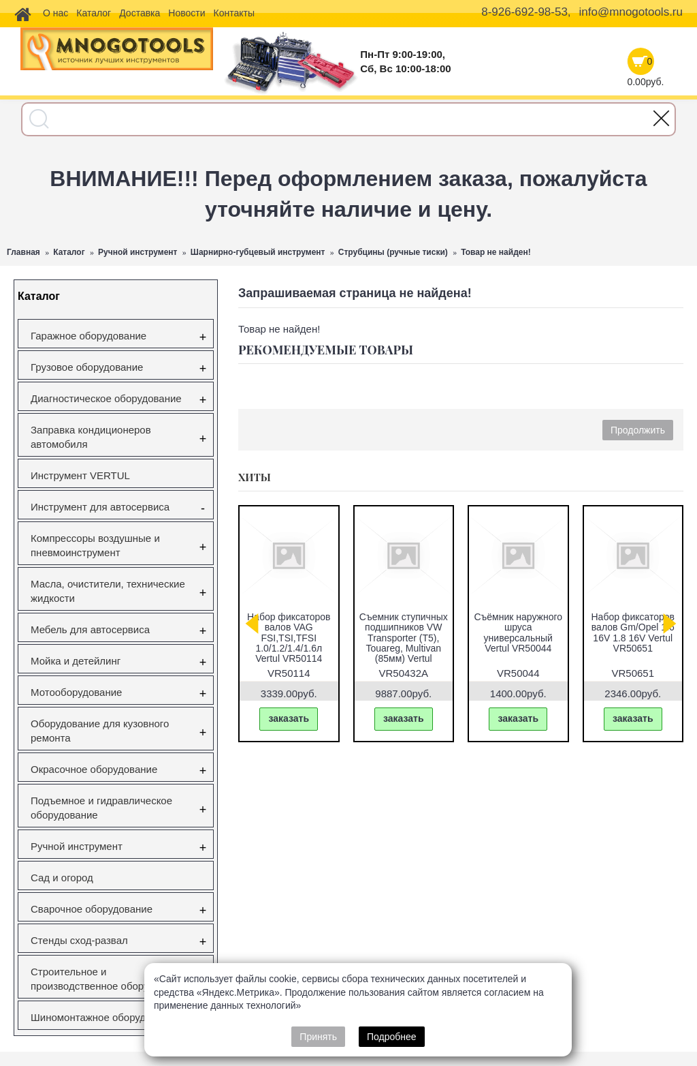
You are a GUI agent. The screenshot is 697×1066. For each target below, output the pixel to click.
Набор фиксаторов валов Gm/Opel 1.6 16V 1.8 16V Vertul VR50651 (633, 632)
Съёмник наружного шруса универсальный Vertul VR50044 (518, 632)
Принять (318, 1036)
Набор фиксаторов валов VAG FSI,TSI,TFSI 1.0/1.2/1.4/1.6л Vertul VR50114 (289, 638)
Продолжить (638, 430)
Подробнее (392, 1036)
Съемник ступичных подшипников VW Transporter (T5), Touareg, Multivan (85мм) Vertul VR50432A (403, 643)
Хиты (254, 477)
